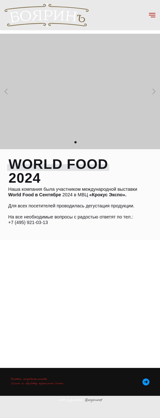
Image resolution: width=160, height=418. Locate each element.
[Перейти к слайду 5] (89, 142)
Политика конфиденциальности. (29, 379)
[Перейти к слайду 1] (71, 142)
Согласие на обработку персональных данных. (37, 383)
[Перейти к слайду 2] (75, 142)
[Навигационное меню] (152, 15)
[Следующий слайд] (153, 91)
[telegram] (145, 382)
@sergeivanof (93, 400)
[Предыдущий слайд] (6, 91)
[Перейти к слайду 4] (85, 142)
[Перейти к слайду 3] (80, 142)
